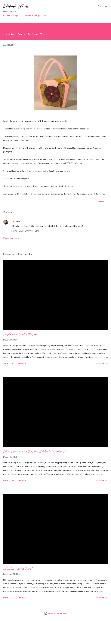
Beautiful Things (10, 15)
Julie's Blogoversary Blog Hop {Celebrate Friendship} (34, 451)
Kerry (14, 221)
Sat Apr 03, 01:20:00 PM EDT (25, 230)
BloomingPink (15, 6)
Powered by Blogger (55, 613)
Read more (102, 363)
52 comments (19, 598)
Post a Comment (11, 237)
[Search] (99, 5)
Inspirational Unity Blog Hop (21, 334)
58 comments (19, 480)
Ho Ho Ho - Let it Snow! (17, 568)
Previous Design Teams (35, 15)
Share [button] (101, 201)
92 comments (19, 363)
